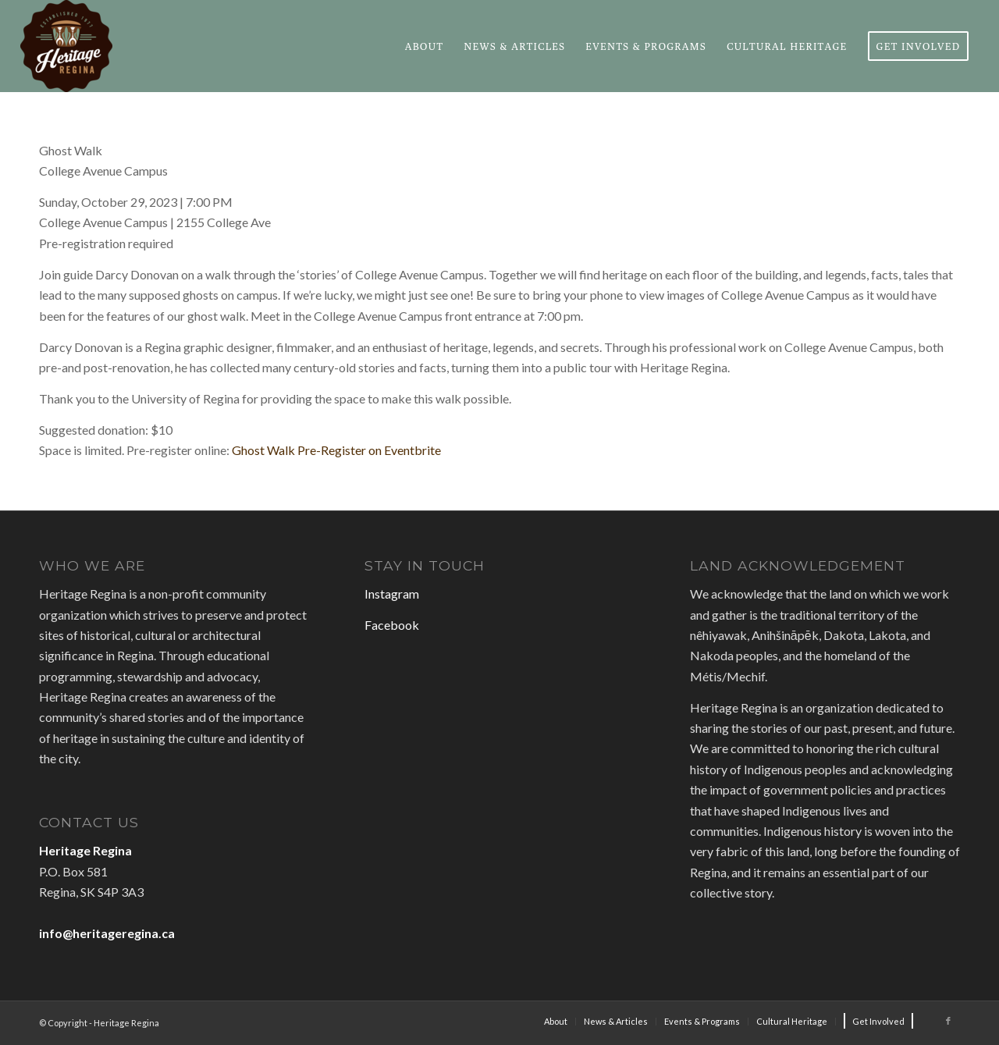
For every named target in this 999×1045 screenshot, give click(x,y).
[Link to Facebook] (948, 1021)
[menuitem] (424, 46)
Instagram (391, 593)
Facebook (391, 624)
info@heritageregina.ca (107, 933)
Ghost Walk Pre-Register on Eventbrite (336, 450)
